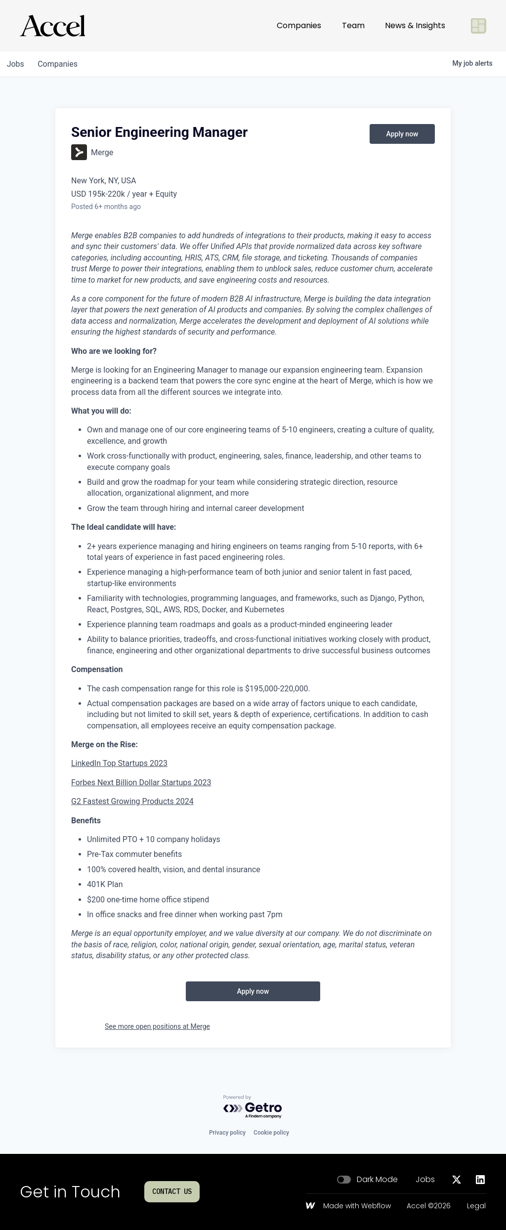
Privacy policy (227, 1132)
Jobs (425, 1180)
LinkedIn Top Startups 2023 (119, 763)
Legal (476, 1206)
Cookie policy (271, 1132)
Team (353, 25)
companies (61, 64)
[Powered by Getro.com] (253, 1107)
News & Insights (415, 25)
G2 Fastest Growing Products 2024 (132, 801)
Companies (299, 25)
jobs (16, 64)
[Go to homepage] (52, 26)
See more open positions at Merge (157, 1026)
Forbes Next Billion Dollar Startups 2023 (141, 782)
